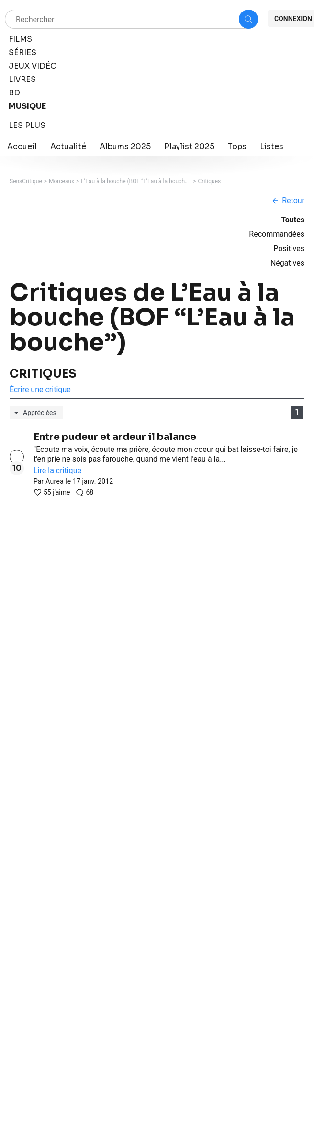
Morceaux (61, 181)
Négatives (287, 262)
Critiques (209, 181)
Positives (288, 248)
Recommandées (276, 234)
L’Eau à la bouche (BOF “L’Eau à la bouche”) (136, 181)
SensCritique (26, 181)
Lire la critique (57, 470)
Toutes (292, 219)
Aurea (54, 481)
